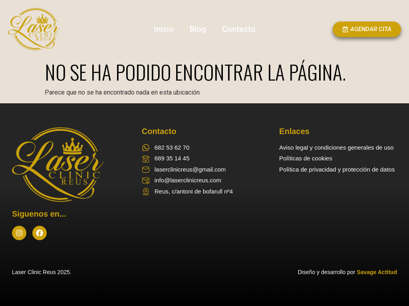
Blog (198, 29)
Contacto (239, 29)
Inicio (164, 29)
